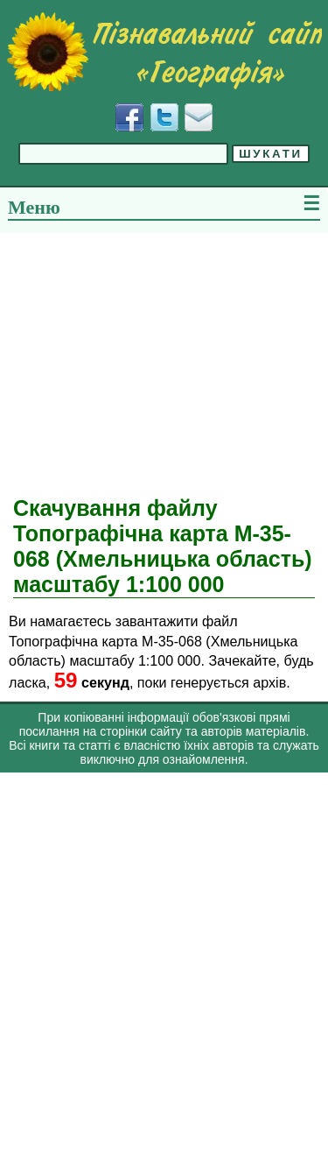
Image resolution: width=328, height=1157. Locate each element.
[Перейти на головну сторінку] (164, 51)
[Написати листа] (199, 117)
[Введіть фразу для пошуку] (123, 154)
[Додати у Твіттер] (164, 117)
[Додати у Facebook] (129, 117)
